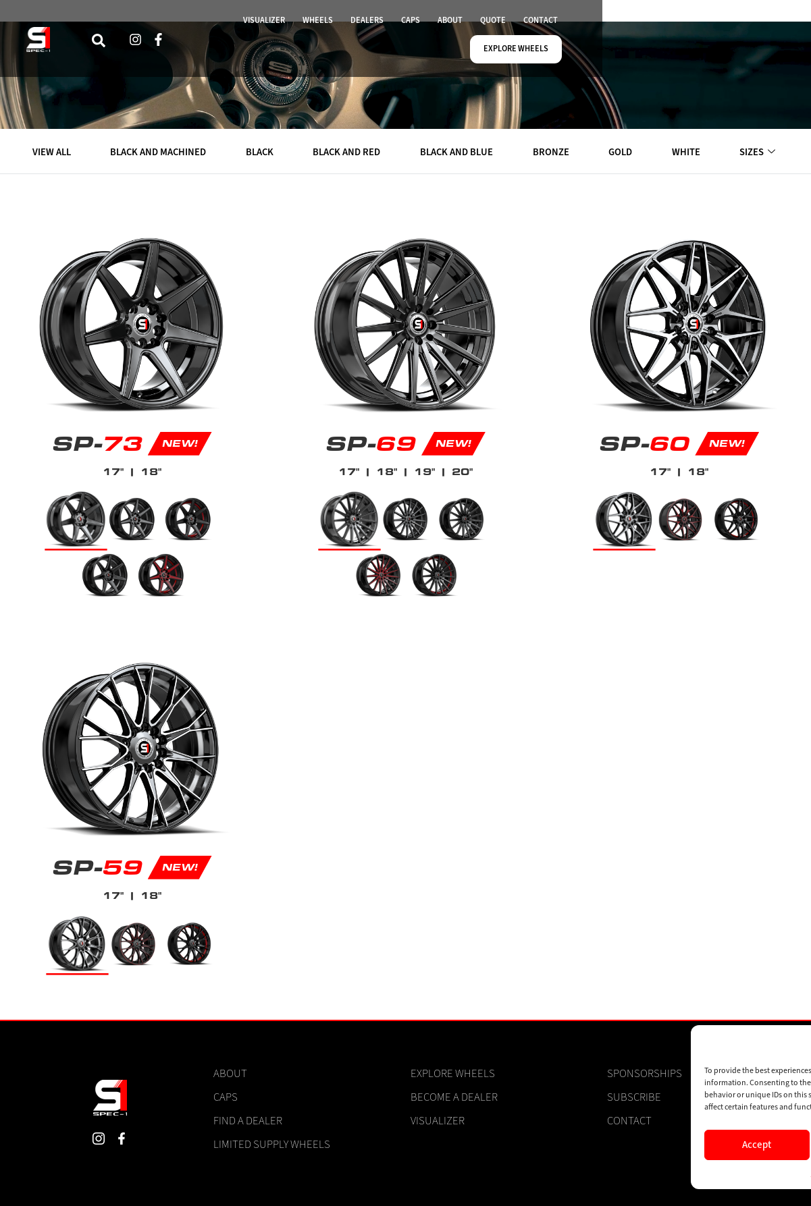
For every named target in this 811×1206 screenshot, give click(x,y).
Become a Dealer (454, 1097)
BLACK (261, 152)
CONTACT (631, 43)
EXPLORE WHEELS (715, 43)
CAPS (492, 43)
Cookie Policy (615, 1173)
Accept (537, 1144)
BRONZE (553, 152)
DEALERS (446, 43)
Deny (649, 1144)
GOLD (622, 152)
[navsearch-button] (214, 43)
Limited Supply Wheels (271, 1144)
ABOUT (534, 43)
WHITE (687, 152)
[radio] (76, 519)
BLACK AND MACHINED (160, 152)
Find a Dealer (247, 1121)
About (230, 1073)
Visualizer (438, 1121)
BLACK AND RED (349, 152)
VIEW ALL (52, 152)
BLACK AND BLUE (458, 152)
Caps (225, 1097)
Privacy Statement (677, 1173)
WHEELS (393, 43)
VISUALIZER (334, 43)
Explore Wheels (453, 1073)
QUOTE (580, 43)
